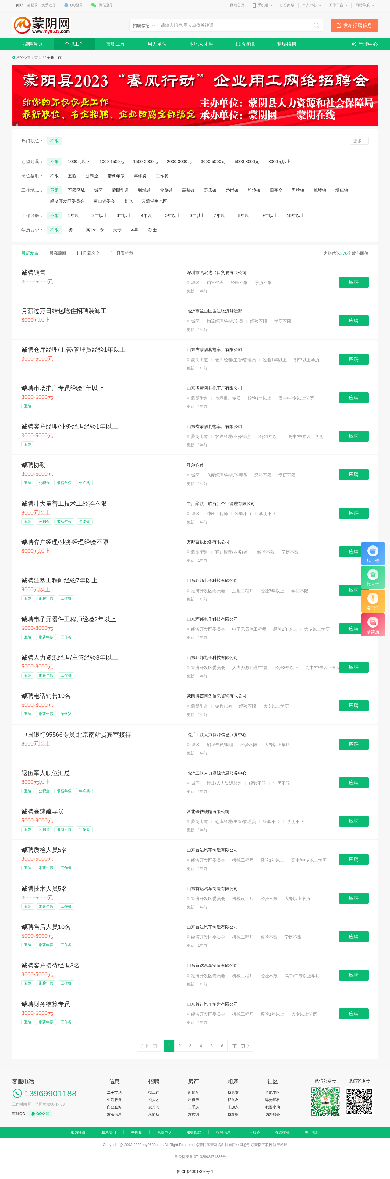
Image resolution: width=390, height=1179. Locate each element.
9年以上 (270, 215)
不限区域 (76, 190)
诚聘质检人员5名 (44, 849)
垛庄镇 (341, 190)
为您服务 (272, 1114)
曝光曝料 (272, 1100)
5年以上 (172, 215)
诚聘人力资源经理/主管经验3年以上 (69, 657)
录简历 (153, 1114)
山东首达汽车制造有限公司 (212, 849)
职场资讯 (245, 44)
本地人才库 (201, 44)
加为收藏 (78, 1132)
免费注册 (48, 5)
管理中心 (368, 44)
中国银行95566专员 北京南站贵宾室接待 (76, 734)
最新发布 (29, 253)
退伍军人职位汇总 (45, 773)
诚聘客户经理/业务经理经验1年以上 (69, 426)
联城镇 (144, 190)
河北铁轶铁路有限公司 (208, 811)
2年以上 (100, 215)
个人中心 (309, 5)
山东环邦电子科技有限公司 (212, 580)
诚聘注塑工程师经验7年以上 (59, 580)
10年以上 (295, 215)
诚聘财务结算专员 (45, 1004)
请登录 (32, 5)
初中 (72, 229)
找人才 (153, 1100)
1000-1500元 (111, 161)
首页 (38, 57)
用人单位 (157, 44)
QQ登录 (76, 5)
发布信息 (114, 1114)
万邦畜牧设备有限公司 (208, 542)
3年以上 (124, 215)
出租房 (193, 1100)
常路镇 (166, 190)
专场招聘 (286, 44)
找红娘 (233, 1114)
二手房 (193, 1107)
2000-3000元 (179, 161)
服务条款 (193, 1132)
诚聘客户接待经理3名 (50, 965)
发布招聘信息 (357, 25)
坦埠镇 (254, 190)
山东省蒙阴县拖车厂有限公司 (214, 349)
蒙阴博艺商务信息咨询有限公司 (216, 695)
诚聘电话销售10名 (46, 696)
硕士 (152, 229)
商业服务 (114, 1107)
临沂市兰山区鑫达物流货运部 (214, 310)
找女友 (233, 1100)
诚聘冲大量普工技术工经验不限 (64, 503)
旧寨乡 (276, 190)
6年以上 (197, 215)
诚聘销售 (33, 272)
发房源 (193, 1114)
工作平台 (336, 5)
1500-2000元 (145, 161)
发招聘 (153, 1107)
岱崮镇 (232, 190)
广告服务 (253, 1132)
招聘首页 (33, 44)
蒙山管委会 (104, 201)
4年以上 (148, 215)
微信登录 (106, 5)
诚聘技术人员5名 (44, 888)
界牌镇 (298, 190)
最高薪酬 (57, 253)
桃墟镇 (320, 190)
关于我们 (312, 1132)
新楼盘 (193, 1092)
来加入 (233, 1107)
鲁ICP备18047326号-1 (195, 1172)
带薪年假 (116, 175)
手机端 (262, 5)
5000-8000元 (247, 161)
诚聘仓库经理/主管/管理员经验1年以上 (73, 349)
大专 (117, 229)
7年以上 (221, 215)
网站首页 (237, 5)
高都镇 (188, 190)
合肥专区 (272, 1092)
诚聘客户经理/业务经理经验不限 (64, 542)
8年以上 (246, 215)
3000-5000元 (213, 161)
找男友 (233, 1092)
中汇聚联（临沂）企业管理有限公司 (221, 503)
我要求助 (272, 1107)
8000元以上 (279, 161)
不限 (54, 140)
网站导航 (362, 5)
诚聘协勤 (33, 464)
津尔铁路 (195, 464)
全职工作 (74, 44)
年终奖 (140, 175)
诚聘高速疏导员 (42, 811)
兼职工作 (116, 44)
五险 (72, 175)
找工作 (153, 1092)
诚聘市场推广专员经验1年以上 (62, 388)
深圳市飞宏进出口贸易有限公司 (216, 272)
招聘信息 (223, 1132)
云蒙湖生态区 (154, 201)
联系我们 (108, 1132)
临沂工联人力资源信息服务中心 (216, 734)
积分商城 (287, 5)
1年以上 (75, 215)
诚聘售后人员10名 (46, 927)
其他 (128, 201)
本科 (135, 229)
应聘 (354, 282)
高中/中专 (95, 229)
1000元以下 (79, 161)
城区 (98, 190)
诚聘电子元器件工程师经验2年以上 (68, 619)
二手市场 (114, 1092)
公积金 (92, 175)
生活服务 (114, 1100)
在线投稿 (282, 1132)
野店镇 (210, 190)
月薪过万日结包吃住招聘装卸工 (64, 311)
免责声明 (164, 1132)
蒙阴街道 (120, 190)
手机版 (136, 1132)
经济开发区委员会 (67, 201)
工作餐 (162, 175)
